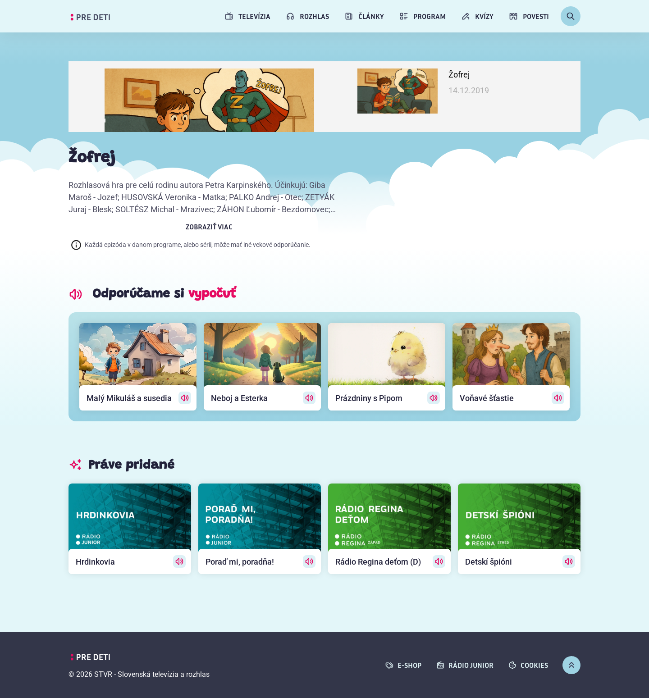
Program (422, 16)
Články (364, 16)
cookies (528, 665)
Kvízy (477, 16)
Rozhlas (307, 16)
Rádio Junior (465, 665)
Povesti (529, 16)
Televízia (247, 16)
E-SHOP (403, 665)
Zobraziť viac (209, 226)
